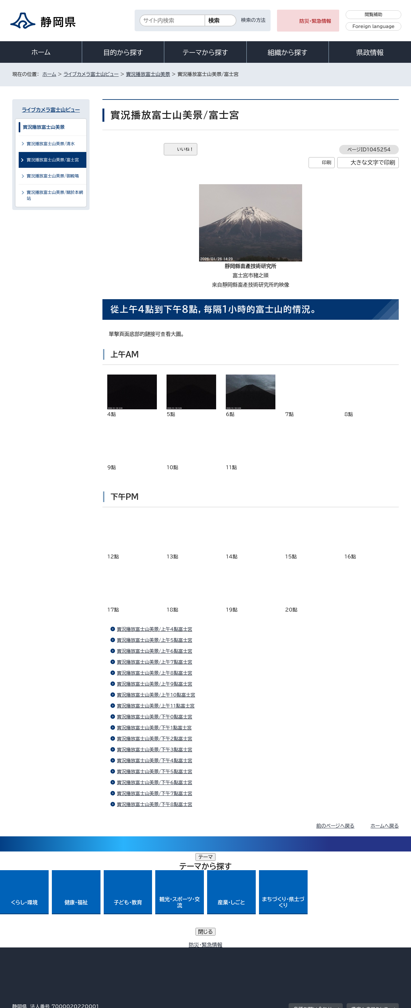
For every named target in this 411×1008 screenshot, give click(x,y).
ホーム (41, 52)
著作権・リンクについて (42, 953)
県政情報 (369, 52)
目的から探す (123, 52)
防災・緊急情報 (315, 21)
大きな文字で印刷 (372, 162)
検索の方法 (253, 20)
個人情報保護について (114, 953)
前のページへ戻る (335, 825)
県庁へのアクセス (369, 913)
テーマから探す (205, 52)
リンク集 (323, 953)
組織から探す (288, 52)
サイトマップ (368, 953)
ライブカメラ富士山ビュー (91, 74)
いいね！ (185, 149)
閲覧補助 (373, 14)
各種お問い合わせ (312, 913)
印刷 (326, 162)
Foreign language (373, 26)
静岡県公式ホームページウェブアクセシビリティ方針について (227, 953)
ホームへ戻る (385, 825)
